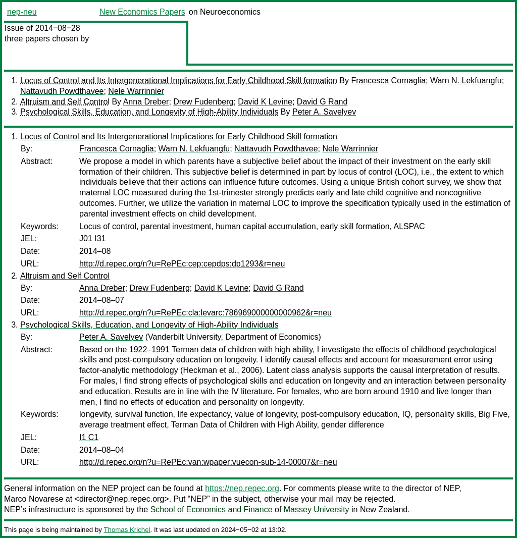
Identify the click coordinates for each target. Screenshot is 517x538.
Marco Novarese (33, 499)
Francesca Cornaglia (388, 80)
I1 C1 (88, 437)
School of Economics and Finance (211, 509)
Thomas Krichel (127, 529)
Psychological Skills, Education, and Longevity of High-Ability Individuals (149, 111)
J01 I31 (92, 238)
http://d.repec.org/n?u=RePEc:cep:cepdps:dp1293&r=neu (182, 263)
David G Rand (322, 101)
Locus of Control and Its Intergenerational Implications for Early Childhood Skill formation (178, 80)
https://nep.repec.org (242, 488)
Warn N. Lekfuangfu (466, 80)
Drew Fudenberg (203, 101)
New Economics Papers (142, 12)
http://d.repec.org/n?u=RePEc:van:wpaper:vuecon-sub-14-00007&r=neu (208, 462)
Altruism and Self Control (65, 101)
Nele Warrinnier (136, 91)
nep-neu (22, 12)
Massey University (316, 509)
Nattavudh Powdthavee (62, 91)
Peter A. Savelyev (324, 111)
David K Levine (265, 101)
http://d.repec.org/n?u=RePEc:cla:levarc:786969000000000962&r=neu (205, 312)
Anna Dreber (146, 101)
